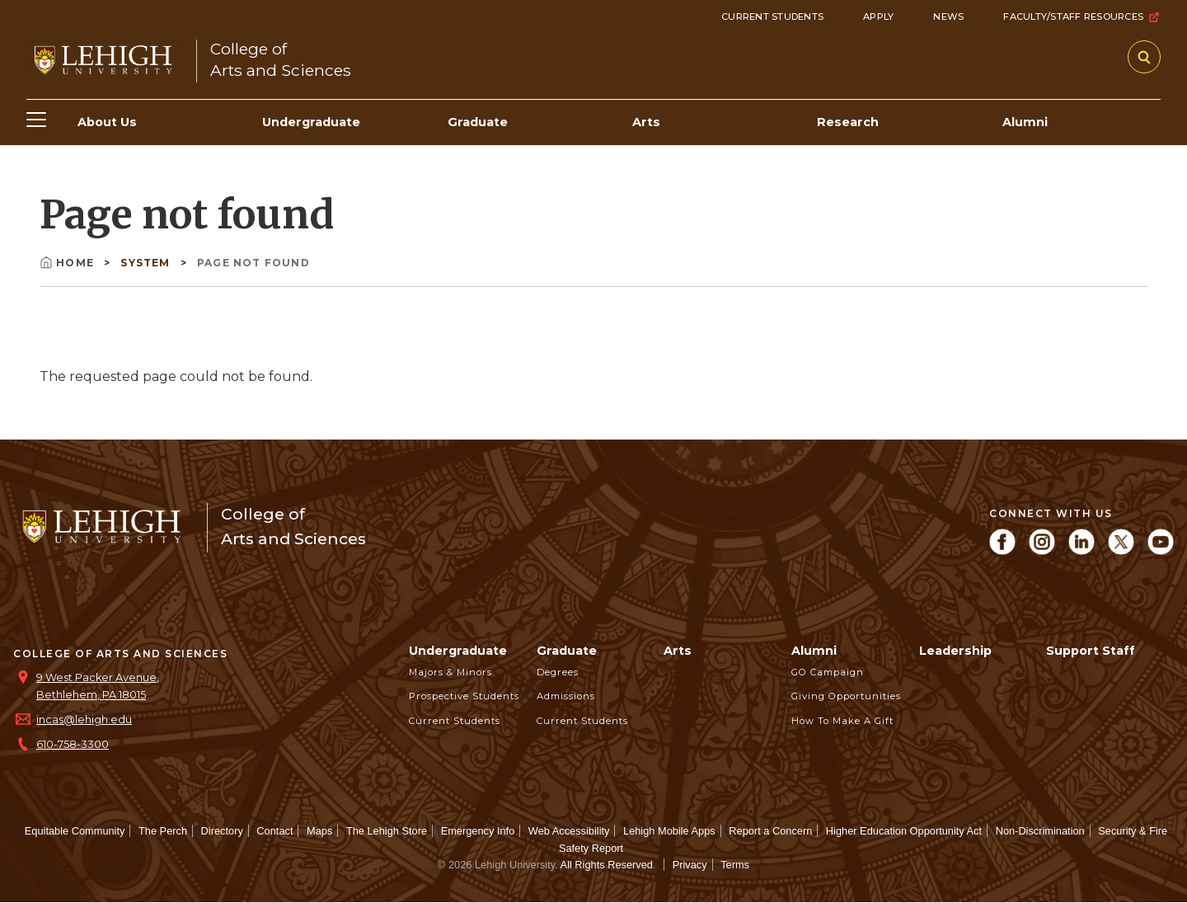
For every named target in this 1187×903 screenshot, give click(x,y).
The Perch (162, 831)
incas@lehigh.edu (84, 719)
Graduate (567, 650)
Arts (678, 650)
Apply (878, 16)
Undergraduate (458, 650)
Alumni (814, 650)
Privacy (690, 864)
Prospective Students (464, 696)
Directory (222, 831)
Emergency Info (478, 831)
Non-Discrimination (1040, 831)
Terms (734, 864)
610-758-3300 (72, 744)
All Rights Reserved (607, 864)
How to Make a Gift (842, 721)
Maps (319, 831)
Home (68, 262)
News (948, 16)
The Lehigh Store (386, 831)
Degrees (558, 672)
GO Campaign (827, 672)
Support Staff (1090, 650)
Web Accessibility (569, 831)
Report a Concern (770, 831)
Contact (274, 831)
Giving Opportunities (846, 696)
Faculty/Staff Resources (1082, 17)
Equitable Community (75, 831)
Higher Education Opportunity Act (904, 831)
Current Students (772, 16)
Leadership (955, 650)
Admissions (566, 696)
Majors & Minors (450, 672)
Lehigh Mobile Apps (669, 831)
